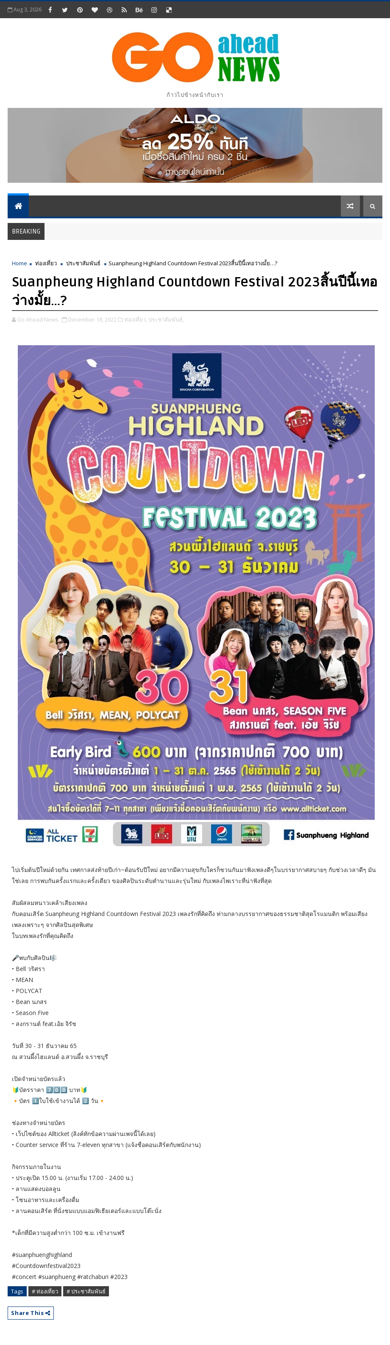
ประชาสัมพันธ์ (83, 263)
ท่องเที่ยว (46, 263)
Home (19, 263)
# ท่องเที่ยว (45, 1291)
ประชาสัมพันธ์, (166, 319)
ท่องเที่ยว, (135, 319)
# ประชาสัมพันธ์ (86, 1291)
